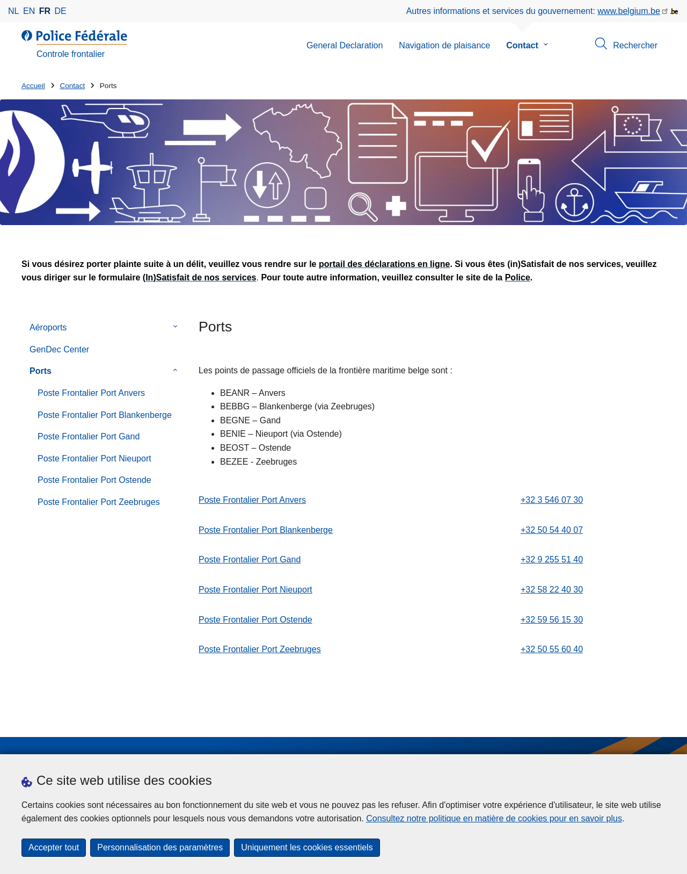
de (61, 11)
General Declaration (344, 45)
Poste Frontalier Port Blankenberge (105, 415)
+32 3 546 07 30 (552, 499)
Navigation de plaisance (444, 45)
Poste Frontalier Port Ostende (94, 480)
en (29, 11)
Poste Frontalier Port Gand (89, 436)
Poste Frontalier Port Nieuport (94, 458)
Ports (41, 370)
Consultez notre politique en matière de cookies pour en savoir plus (494, 818)
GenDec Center (59, 349)
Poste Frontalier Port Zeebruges (99, 502)
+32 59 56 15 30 (552, 619)
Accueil (33, 86)
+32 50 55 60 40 (552, 649)
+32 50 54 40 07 (552, 529)
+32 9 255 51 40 (552, 559)
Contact (522, 45)
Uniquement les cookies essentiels (306, 847)
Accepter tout (53, 847)
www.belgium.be (628, 11)
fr (44, 11)
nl (13, 11)
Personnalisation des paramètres (160, 847)
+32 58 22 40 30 (552, 589)
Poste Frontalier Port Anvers (91, 393)
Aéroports (48, 327)
